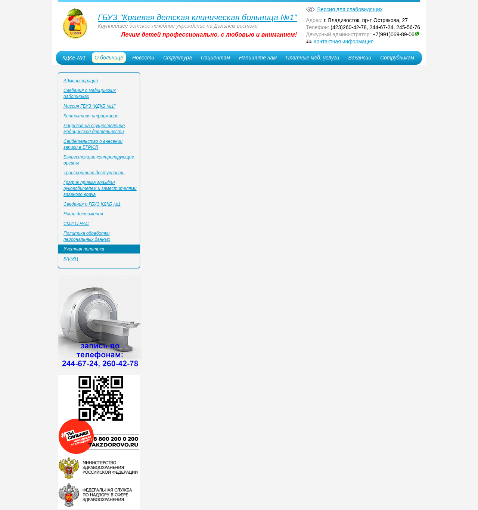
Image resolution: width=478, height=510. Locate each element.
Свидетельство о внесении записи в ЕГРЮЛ (92, 144)
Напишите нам (258, 58)
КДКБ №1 (74, 58)
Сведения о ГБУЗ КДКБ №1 (92, 204)
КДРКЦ (70, 258)
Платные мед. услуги (312, 58)
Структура (177, 58)
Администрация (80, 80)
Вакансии (359, 58)
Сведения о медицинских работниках (89, 93)
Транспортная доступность (93, 172)
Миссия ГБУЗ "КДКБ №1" (89, 106)
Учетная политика (83, 249)
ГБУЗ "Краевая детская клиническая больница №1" (197, 17)
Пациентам (215, 58)
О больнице (108, 58)
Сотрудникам (397, 58)
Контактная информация (343, 41)
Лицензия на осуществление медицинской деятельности (94, 128)
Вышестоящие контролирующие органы (98, 160)
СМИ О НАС (76, 223)
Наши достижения (83, 213)
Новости (143, 58)
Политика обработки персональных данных (86, 236)
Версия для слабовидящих (349, 9)
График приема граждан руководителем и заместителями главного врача (100, 188)
